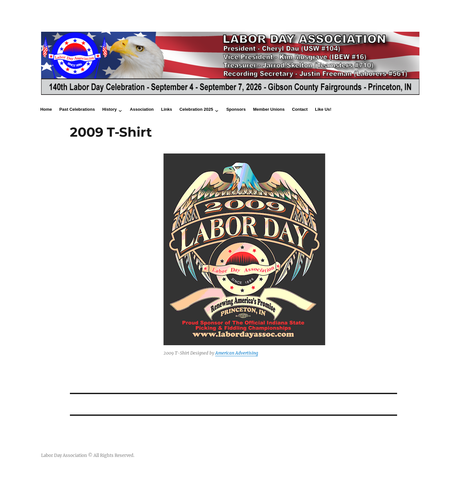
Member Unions (269, 109)
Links (166, 109)
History (109, 109)
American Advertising (236, 353)
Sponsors (236, 109)
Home (46, 109)
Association (142, 109)
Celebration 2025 (196, 109)
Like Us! (323, 109)
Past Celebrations (77, 109)
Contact (299, 109)
